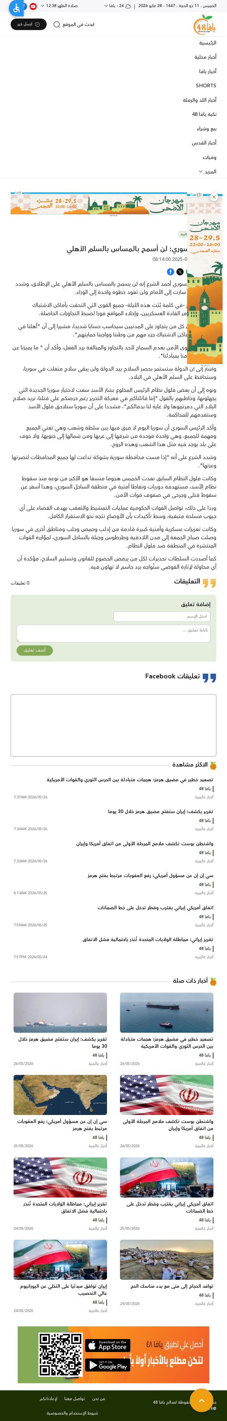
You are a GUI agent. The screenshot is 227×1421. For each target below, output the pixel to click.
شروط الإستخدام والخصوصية (72, 1413)
